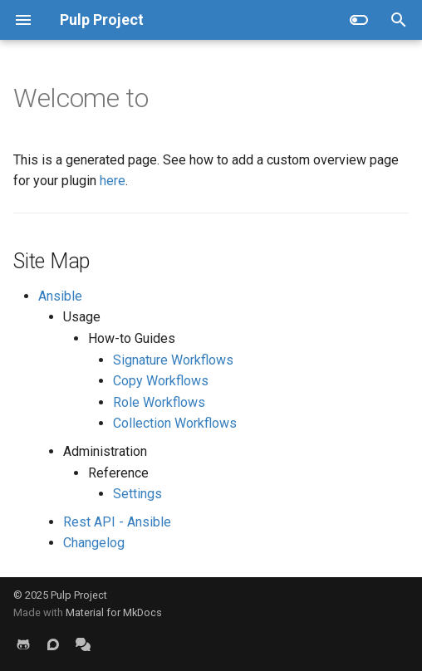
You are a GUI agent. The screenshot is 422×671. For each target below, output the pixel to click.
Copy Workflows (161, 381)
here (112, 181)
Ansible (60, 296)
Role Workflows (159, 402)
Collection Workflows (175, 423)
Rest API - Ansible (117, 522)
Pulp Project (79, 595)
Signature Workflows (173, 360)
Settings (137, 494)
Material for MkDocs (114, 612)
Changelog (94, 543)
